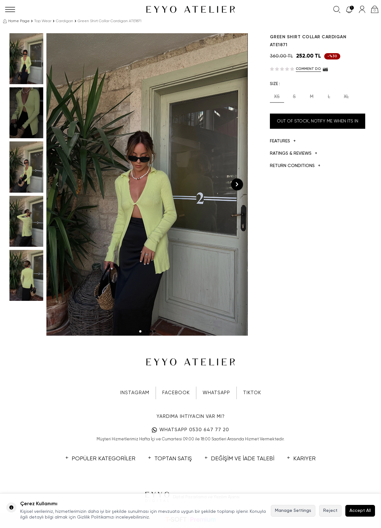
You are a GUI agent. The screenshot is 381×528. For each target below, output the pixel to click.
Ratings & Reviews (293, 154)
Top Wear (42, 21)
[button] (140, 331)
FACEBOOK (176, 392)
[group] (146, 184)
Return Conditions (295, 166)
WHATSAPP (216, 392)
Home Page (16, 21)
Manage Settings (293, 510)
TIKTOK (252, 392)
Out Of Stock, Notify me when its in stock (317, 124)
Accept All (360, 510)
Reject (330, 510)
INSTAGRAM (134, 392)
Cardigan (64, 21)
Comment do (308, 69)
